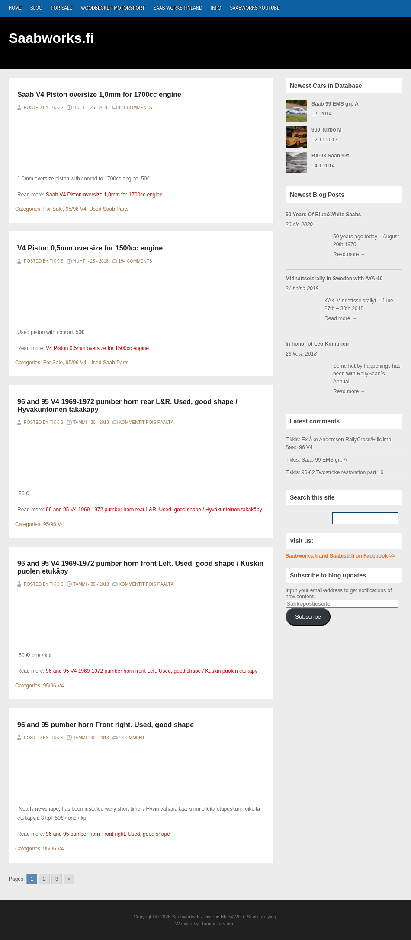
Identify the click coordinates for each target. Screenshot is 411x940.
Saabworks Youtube (254, 8)
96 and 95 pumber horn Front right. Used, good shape (105, 724)
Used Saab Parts (108, 209)
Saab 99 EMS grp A (335, 104)
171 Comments (135, 107)
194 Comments (135, 261)
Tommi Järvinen (217, 923)
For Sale (61, 8)
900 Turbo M (326, 130)
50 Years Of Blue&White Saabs (323, 215)
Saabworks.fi (51, 38)
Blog (36, 8)
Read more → (349, 254)
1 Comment (132, 737)
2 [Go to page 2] (44, 879)
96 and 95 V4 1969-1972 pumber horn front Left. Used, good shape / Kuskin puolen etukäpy (151, 671)
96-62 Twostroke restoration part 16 (342, 472)
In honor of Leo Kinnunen (317, 344)
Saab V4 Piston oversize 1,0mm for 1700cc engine (99, 94)
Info (216, 8)
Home (15, 8)
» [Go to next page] (69, 879)
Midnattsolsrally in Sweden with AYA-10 (334, 279)
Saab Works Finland (178, 8)
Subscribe (308, 616)
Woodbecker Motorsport (112, 8)
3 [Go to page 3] (56, 879)
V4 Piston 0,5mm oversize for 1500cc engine (90, 248)
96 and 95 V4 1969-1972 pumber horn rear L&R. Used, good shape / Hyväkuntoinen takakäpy (154, 510)
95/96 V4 (76, 209)
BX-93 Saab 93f (330, 156)
